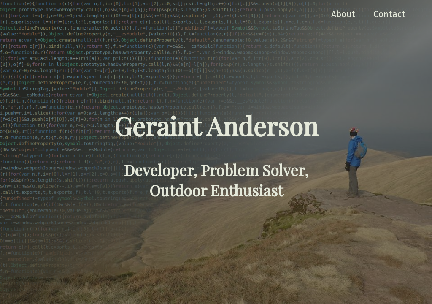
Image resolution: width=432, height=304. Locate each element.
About (343, 14)
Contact (389, 14)
